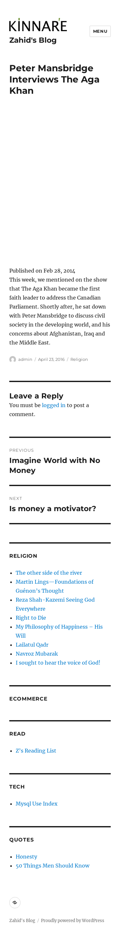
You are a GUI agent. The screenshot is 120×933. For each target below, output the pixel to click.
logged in (54, 405)
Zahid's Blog (33, 40)
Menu (100, 31)
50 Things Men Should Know (52, 865)
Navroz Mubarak (37, 653)
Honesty (26, 856)
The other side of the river (49, 573)
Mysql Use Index (37, 803)
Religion (79, 359)
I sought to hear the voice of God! (58, 662)
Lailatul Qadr (32, 644)
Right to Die (31, 618)
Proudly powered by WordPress (72, 920)
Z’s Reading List (36, 750)
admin (25, 359)
